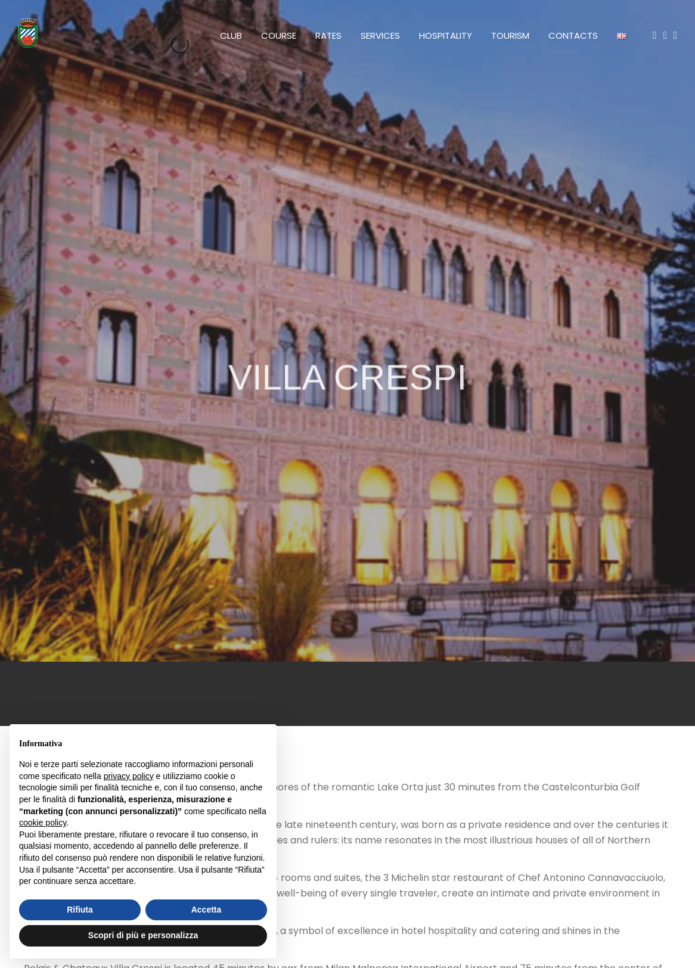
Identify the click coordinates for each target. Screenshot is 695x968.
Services (380, 35)
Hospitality (445, 35)
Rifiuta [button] (80, 909)
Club (231, 35)
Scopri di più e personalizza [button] (143, 935)
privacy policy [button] (129, 776)
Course (278, 35)
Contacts (573, 35)
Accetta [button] (206, 909)
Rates (328, 35)
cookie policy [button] (42, 822)
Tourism (510, 35)
